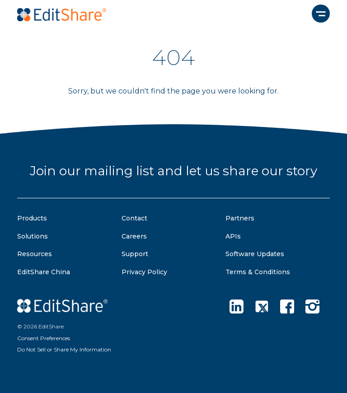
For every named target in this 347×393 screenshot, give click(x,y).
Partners (239, 218)
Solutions (32, 236)
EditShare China (43, 272)
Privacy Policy (144, 272)
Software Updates (254, 254)
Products (32, 218)
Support (135, 254)
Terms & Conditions (257, 272)
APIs (233, 236)
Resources (34, 254)
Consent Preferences (43, 338)
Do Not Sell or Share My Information (64, 349)
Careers (134, 236)
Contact (134, 218)
